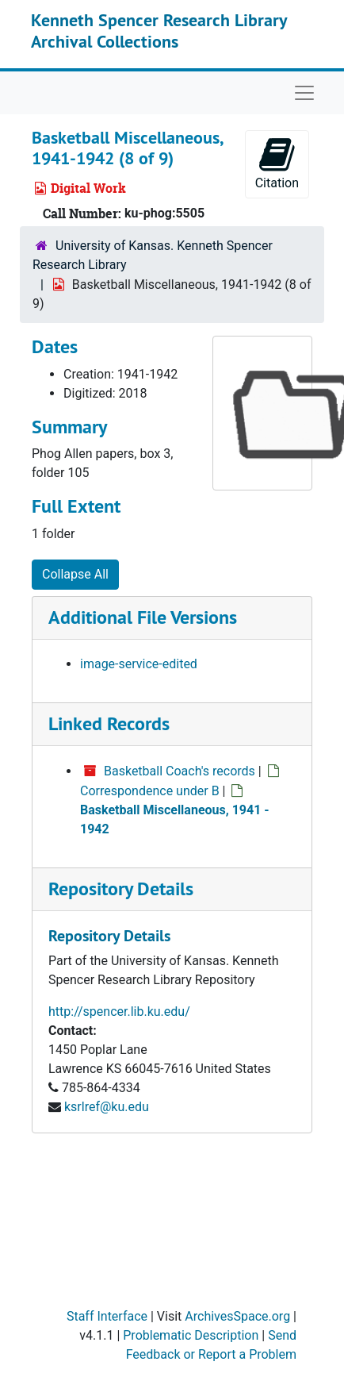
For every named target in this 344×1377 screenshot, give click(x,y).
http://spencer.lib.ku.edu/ (119, 1011)
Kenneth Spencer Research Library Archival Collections (159, 30)
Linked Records (109, 723)
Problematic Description (190, 1335)
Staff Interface (107, 1316)
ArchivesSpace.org (237, 1316)
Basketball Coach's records (179, 771)
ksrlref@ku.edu (106, 1106)
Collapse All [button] (75, 574)
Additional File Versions (142, 617)
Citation (277, 163)
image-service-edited (138, 663)
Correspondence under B (150, 790)
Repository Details (120, 888)
